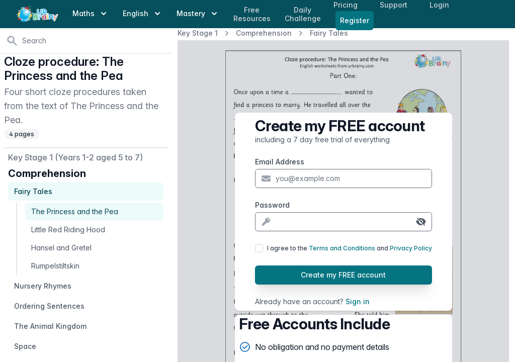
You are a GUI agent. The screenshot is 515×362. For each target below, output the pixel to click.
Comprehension (264, 33)
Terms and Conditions (342, 248)
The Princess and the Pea (74, 211)
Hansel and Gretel (61, 247)
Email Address (279, 161)
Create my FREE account (343, 274)
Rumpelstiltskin (55, 265)
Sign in (358, 301)
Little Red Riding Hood (68, 229)
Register (354, 20)
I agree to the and (349, 248)
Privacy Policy (411, 248)
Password (272, 205)
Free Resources (252, 14)
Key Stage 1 (198, 33)
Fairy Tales (329, 33)
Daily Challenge (303, 14)
